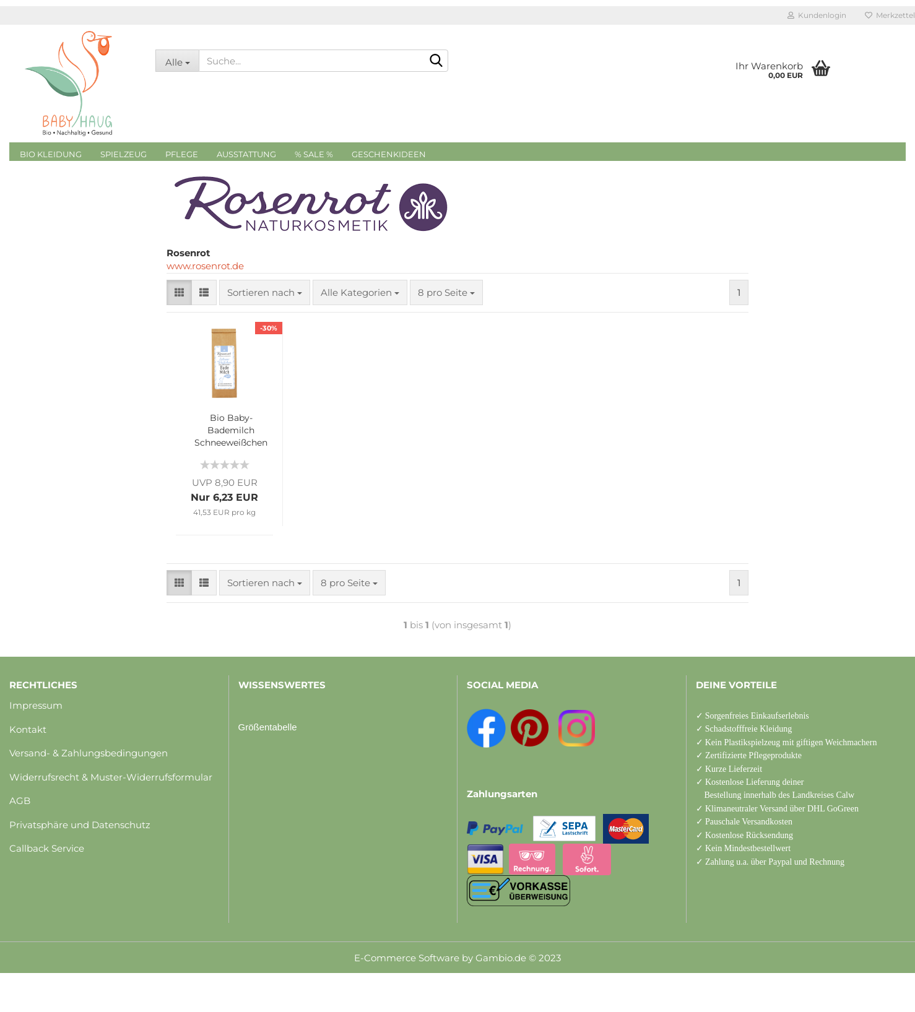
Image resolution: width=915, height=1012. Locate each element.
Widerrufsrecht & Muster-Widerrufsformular (110, 777)
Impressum (36, 705)
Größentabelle (267, 727)
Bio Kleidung (51, 154)
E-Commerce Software (406, 958)
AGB (19, 801)
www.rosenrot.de (205, 266)
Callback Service (46, 848)
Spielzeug (123, 154)
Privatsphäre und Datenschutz (79, 825)
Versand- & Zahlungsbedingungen (88, 753)
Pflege (181, 154)
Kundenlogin (816, 15)
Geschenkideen (389, 154)
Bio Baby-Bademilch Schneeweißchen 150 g (230, 430)
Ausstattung (246, 154)
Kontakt (27, 729)
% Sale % (314, 154)
